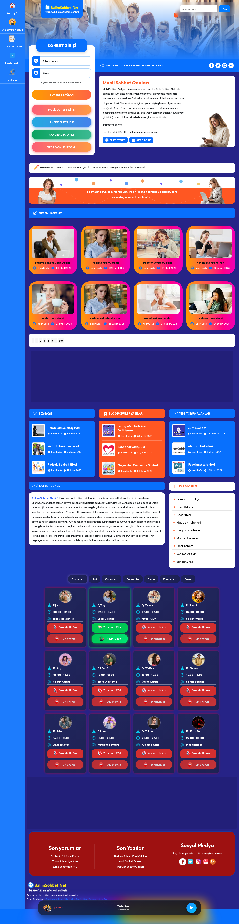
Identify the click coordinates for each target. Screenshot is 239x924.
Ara (224, 8)
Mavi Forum (104, 899)
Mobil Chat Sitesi (53, 318)
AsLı (74, 866)
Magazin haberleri (189, 522)
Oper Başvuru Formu (61, 147)
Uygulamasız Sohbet (201, 464)
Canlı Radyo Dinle (61, 134)
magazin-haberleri (189, 530)
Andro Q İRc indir (62, 122)
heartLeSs (43, 267)
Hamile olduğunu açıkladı (64, 428)
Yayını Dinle (110, 639)
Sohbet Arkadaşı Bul (131, 447)
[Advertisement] (131, 377)
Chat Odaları (185, 507)
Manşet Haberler (188, 538)
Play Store (115, 140)
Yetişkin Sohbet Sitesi (210, 262)
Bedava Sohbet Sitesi (58, 899)
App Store (141, 140)
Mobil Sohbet (185, 546)
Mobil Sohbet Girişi (61, 109)
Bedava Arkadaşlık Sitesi (105, 318)
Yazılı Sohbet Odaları (105, 262)
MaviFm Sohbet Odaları (84, 899)
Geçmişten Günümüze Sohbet (138, 465)
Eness (75, 856)
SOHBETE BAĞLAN (62, 94)
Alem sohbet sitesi (200, 446)
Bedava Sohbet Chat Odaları (53, 262)
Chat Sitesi (184, 515)
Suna (75, 861)
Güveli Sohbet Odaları (158, 318)
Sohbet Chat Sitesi (211, 318)
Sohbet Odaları (187, 554)
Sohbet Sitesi (185, 562)
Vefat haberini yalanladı (63, 446)
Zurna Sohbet (197, 428)
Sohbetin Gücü (59, 856)
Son (61, 340)
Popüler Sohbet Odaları (158, 262)
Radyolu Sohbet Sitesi (62, 464)
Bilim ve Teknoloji (188, 499)
